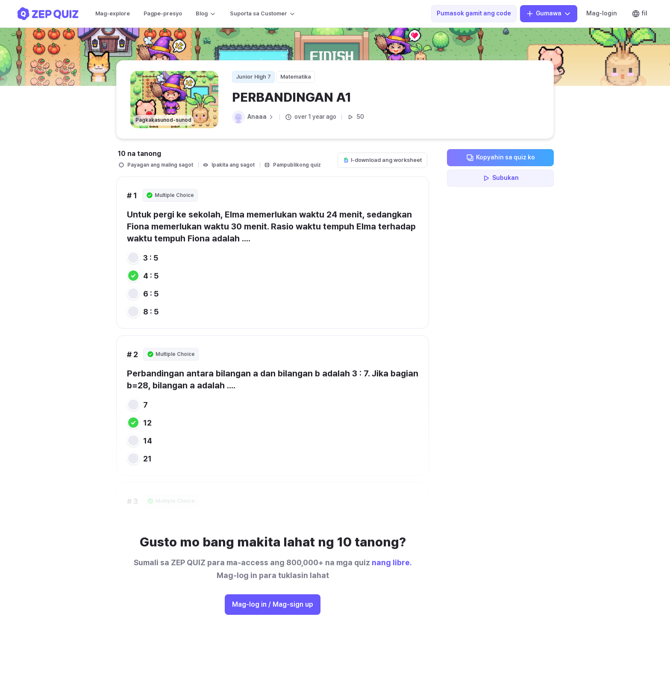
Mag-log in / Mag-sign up (272, 604)
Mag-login (601, 13)
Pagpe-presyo (163, 13)
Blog (206, 13)
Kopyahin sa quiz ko (500, 157)
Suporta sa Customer (263, 13)
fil (639, 13)
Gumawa (549, 13)
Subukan (500, 178)
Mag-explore (112, 13)
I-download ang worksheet (382, 160)
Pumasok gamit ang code (474, 13)
